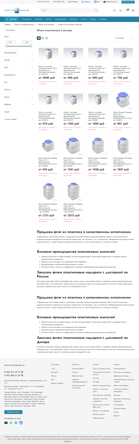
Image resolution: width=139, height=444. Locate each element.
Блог (53, 380)
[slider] (6, 46)
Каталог (11, 19)
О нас (53, 369)
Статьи (83, 19)
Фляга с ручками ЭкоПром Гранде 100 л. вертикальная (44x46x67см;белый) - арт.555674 (48, 70)
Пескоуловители (119, 369)
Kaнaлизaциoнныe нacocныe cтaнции (124, 381)
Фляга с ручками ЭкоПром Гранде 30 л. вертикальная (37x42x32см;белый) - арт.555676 (97, 70)
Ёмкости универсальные (24, 24)
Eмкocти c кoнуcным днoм (100, 390)
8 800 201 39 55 (43, 2)
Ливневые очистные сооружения (100, 400)
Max (97, 2)
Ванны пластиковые (121, 386)
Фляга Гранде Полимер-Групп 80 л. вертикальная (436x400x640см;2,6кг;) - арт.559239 (48, 208)
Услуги (116, 412)
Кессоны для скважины (122, 372)
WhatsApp (73, 2)
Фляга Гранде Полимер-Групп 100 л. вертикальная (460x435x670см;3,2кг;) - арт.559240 (73, 208)
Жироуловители (98, 418)
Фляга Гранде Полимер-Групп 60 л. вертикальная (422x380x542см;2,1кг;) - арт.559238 (123, 162)
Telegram (86, 2)
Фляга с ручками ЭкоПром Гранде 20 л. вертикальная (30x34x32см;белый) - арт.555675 (73, 70)
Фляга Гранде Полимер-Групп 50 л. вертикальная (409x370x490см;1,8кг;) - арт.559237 (98, 162)
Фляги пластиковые (46, 24)
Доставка (38, 19)
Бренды (116, 416)
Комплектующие (120, 408)
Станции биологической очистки (101, 373)
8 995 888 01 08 (58, 2)
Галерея (93, 19)
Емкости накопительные (101, 386)
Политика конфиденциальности (79, 381)
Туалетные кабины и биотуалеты (121, 390)
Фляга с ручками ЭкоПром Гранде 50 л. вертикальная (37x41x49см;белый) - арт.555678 (48, 116)
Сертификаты (60, 19)
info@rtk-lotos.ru (111, 2)
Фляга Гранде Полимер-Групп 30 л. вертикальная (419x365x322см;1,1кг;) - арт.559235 (48, 162)
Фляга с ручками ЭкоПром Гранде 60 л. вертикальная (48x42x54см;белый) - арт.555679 (73, 116)
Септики (96, 378)
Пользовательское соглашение (78, 387)
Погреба (96, 382)
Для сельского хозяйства (102, 395)
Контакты (73, 19)
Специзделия (118, 405)
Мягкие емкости (99, 414)
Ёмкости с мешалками (101, 411)
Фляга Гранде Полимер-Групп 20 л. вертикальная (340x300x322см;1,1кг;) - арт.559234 (123, 116)
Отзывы (103, 19)
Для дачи (117, 395)
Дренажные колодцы (121, 376)
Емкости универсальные (101, 369)
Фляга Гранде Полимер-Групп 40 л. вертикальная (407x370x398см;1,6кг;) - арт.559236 (73, 162)
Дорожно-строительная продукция (122, 400)
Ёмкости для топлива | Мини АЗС (101, 406)
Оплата (49, 19)
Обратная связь (128, 2)
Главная (7, 24)
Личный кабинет (78, 369)
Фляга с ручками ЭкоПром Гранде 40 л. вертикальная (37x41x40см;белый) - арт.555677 (122, 70)
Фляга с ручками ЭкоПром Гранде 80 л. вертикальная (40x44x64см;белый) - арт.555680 (97, 116)
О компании (26, 19)
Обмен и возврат (57, 383)
